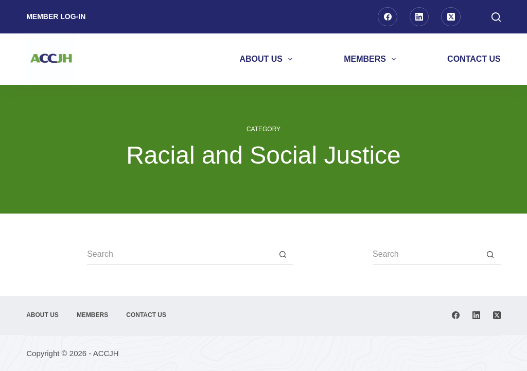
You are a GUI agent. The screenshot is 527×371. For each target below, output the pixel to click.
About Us (267, 59)
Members (372, 59)
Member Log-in (55, 16)
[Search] (496, 17)
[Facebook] (387, 17)
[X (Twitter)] (451, 17)
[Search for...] (179, 254)
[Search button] (282, 254)
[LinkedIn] (419, 17)
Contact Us (474, 59)
